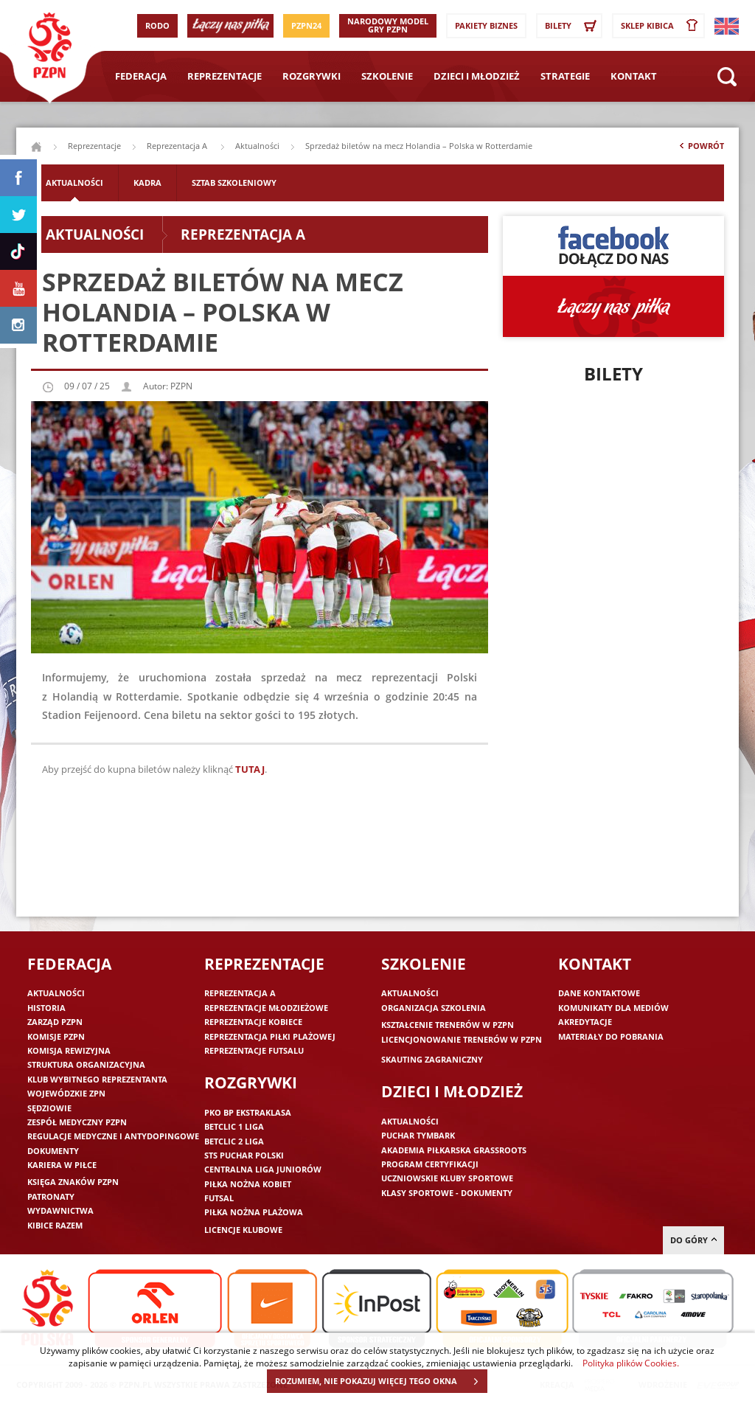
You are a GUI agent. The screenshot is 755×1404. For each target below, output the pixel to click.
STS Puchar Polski (244, 1155)
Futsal (219, 1197)
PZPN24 (306, 25)
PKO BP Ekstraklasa (247, 1112)
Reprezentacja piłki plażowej (269, 1036)
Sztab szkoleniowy (234, 182)
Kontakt (633, 76)
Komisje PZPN (56, 1036)
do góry (693, 1239)
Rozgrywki (311, 76)
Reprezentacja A (178, 145)
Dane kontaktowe (599, 992)
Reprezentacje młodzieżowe (266, 1007)
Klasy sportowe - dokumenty (446, 1192)
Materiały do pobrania (611, 1036)
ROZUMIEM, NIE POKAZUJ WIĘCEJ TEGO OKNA (381, 1381)
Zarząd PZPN (55, 1021)
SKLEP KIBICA (662, 26)
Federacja (141, 76)
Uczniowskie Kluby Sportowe (447, 1178)
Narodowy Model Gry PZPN (387, 25)
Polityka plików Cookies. (630, 1363)
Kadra (147, 182)
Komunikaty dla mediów (613, 1007)
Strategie (565, 76)
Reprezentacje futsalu (254, 1050)
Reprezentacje (224, 76)
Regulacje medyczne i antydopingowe (113, 1135)
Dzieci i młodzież (477, 76)
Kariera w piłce (62, 1164)
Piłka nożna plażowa (253, 1211)
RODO (157, 25)
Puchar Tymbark (418, 1135)
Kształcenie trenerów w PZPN (447, 1024)
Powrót (700, 149)
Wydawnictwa (60, 1210)
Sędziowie (49, 1107)
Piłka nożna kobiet (247, 1183)
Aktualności (257, 145)
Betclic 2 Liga (234, 1141)
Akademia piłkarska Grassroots (453, 1149)
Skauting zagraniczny (432, 1059)
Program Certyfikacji (430, 1164)
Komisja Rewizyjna (69, 1050)
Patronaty (50, 1196)
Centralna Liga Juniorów (262, 1169)
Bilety (573, 26)
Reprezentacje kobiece (253, 1021)
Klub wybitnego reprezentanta (97, 1079)
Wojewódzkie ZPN (66, 1093)
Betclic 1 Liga (234, 1126)
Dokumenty (53, 1150)
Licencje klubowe (243, 1229)
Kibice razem (55, 1225)
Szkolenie (387, 76)
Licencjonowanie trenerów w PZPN (461, 1039)
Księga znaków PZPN (73, 1181)
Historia (46, 1007)
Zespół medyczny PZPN (77, 1121)
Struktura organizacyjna (86, 1064)
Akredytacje (585, 1021)
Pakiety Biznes (486, 25)
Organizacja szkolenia (433, 1007)
